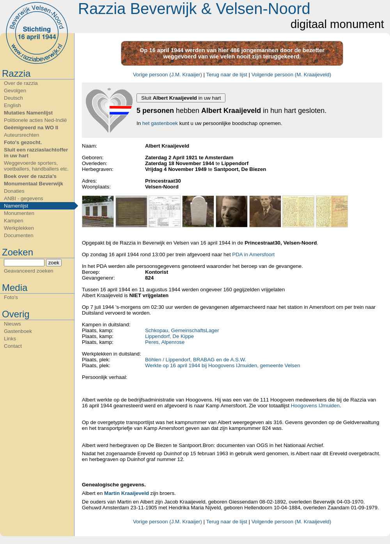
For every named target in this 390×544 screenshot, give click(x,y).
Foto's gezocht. (23, 142)
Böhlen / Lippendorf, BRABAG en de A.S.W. (195, 360)
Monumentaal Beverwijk (33, 184)
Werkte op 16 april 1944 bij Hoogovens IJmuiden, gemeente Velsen (222, 365)
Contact (13, 346)
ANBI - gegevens (23, 198)
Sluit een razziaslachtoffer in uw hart (36, 152)
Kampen (13, 221)
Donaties (14, 191)
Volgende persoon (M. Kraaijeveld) (291, 74)
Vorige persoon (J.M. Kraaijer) (167, 74)
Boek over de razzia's (30, 176)
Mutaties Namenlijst (28, 113)
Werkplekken (19, 228)
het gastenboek (160, 123)
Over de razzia (21, 83)
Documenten (19, 235)
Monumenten (19, 213)
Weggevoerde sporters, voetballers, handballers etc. (36, 166)
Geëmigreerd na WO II (31, 127)
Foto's (11, 297)
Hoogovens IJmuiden (315, 405)
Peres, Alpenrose (165, 342)
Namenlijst (16, 206)
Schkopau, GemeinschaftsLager (182, 330)
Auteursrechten (21, 135)
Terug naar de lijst (226, 74)
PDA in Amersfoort (253, 254)
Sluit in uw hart (181, 98)
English (12, 105)
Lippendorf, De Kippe (169, 336)
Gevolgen (15, 90)
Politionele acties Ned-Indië (35, 120)
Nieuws (12, 324)
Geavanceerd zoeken (28, 271)
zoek (53, 263)
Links (10, 339)
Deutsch (13, 98)
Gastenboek (18, 331)
